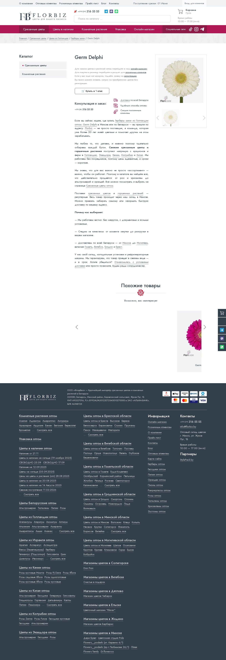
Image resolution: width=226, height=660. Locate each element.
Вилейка (99, 531)
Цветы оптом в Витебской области (107, 444)
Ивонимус (38, 558)
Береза (125, 421)
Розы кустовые (53, 582)
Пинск (87, 430)
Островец (100, 504)
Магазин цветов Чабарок (98, 596)
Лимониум (34, 605)
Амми (39, 531)
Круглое (88, 550)
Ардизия (38, 425)
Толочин (117, 448)
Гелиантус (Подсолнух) (32, 554)
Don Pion (88, 568)
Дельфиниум (55, 600)
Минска (126, 243)
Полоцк (88, 453)
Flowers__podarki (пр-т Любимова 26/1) (106, 647)
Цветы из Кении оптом (34, 568)
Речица (99, 481)
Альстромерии (27, 508)
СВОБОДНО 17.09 (54, 462)
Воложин (116, 522)
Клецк (126, 522)
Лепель (123, 453)
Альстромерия (27, 595)
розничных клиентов (136, 72)
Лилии (54, 508)
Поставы (129, 448)
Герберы (50, 549)
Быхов (130, 550)
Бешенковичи (91, 457)
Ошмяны (88, 504)
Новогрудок (115, 504)
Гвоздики (24, 623)
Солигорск (110, 527)
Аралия (23, 545)
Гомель (89, 247)
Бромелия (24, 430)
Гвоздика (43, 595)
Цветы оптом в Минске (96, 522)
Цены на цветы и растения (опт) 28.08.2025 (44, 476)
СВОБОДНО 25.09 (30, 462)
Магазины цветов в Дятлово (103, 591)
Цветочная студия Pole (111, 638)
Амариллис (49, 421)
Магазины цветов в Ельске (102, 605)
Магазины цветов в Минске (103, 633)
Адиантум (34, 421)
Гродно (109, 247)
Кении (116, 155)
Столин (118, 425)
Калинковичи (91, 485)
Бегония (58, 425)
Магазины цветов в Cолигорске (106, 563)
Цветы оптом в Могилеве (97, 545)
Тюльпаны (43, 508)
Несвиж (88, 527)
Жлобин (88, 481)
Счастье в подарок (94, 582)
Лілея (134, 647)
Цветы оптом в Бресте (96, 421)
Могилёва (142, 243)
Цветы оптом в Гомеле (96, 472)
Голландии (91, 155)
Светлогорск (123, 481)
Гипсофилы (69, 595)
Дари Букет (90, 638)
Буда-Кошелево (119, 472)
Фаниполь (124, 527)
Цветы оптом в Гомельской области (108, 467)
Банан (48, 425)
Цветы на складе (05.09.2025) (36, 472)
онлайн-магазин (139, 68)
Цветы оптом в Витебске (97, 448)
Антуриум (63, 421)
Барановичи (105, 425)
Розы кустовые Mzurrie (31, 573)
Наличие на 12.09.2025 (32, 467)
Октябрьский (91, 476)
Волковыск (89, 508)
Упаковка (120, 29)
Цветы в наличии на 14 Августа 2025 (40, 485)
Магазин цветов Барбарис (99, 624)
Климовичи (110, 550)
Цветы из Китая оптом (34, 591)
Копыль (136, 522)
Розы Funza (40, 619)
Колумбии (127, 155)
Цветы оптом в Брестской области (107, 416)
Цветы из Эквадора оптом (37, 632)
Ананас (48, 531)
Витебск (98, 247)
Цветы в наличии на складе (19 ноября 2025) (45, 458)
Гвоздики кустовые (59, 619)
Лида (127, 504)
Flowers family (91, 651)
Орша (97, 453)
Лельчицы (129, 476)
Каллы (67, 600)
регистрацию (130, 76)
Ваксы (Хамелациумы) (31, 549)
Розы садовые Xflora (31, 577)
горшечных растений (130, 193)
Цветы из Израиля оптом (36, 540)
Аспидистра (50, 545)
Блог (103, 3)
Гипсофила (53, 554)
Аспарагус (36, 545)
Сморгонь (116, 499)
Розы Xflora (69, 573)
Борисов (88, 531)
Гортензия (40, 600)
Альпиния (24, 526)
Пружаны (130, 425)
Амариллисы (26, 531)
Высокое (115, 421)
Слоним (128, 499)
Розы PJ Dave (53, 573)
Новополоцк (110, 453)
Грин (63, 554)
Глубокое (134, 453)
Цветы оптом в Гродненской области (109, 494)
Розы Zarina (25, 619)
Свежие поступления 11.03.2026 (37, 490)
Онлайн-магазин (144, 29)
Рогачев (109, 481)
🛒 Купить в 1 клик (92, 91)
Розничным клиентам (71, 3)
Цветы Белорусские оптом (37, 503)
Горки (122, 550)
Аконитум (51, 522)
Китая (140, 155)
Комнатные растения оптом (38, 416)
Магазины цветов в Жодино (103, 619)
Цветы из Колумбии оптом (37, 614)
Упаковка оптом (30, 439)
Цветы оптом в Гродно (96, 499)
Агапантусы (25, 522)
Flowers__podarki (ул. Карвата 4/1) (103, 642)
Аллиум (63, 522)
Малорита (114, 430)
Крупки (98, 527)
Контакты (114, 3)
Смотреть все (44, 430)
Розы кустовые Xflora (31, 582)
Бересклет (70, 425)
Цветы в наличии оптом (35, 449)
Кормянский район (111, 476)
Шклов (117, 545)
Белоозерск (90, 425)
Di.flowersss (107, 651)
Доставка (125, 100)
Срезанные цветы (34, 29)
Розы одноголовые (55, 577)
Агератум (39, 522)
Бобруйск (89, 554)
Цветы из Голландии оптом (38, 517)
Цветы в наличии (63, 29)
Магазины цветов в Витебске (104, 577)
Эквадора (104, 155)
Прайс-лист (92, 3)
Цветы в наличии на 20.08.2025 (37, 481)
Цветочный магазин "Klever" (99, 610)
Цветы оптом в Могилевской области (110, 540)
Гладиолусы (26, 600)
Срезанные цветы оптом (99, 186)
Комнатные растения (94, 29)
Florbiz (88, 128)
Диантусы (24, 558)
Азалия (23, 421)
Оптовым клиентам (46, 3)
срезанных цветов (99, 193)
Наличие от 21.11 (28, 453)
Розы (63, 508)
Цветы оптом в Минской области (106, 517)
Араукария (25, 425)
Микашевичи (99, 430)
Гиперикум (55, 595)
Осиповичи (129, 545)
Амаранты (56, 526)
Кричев (98, 550)
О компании (26, 3)
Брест (119, 247)
